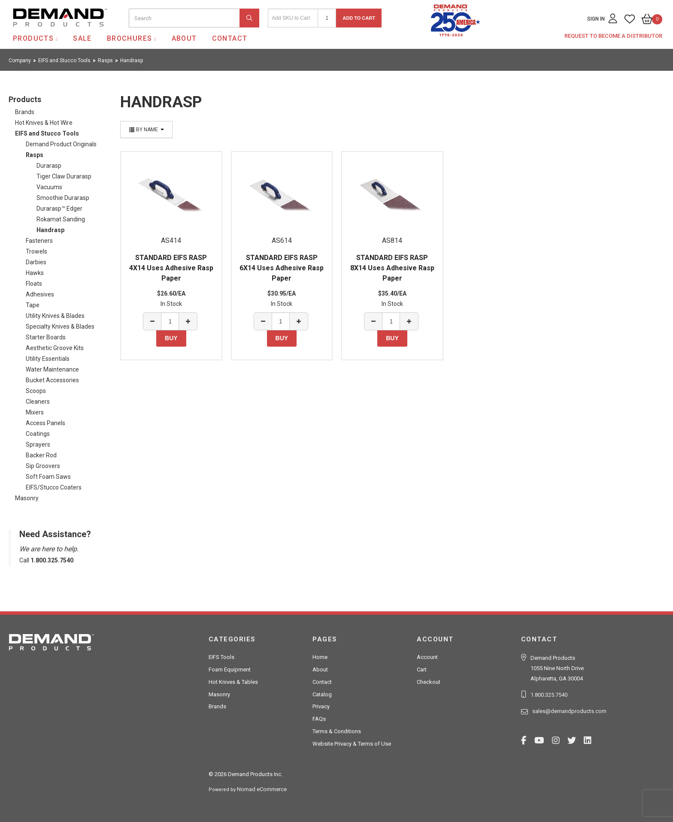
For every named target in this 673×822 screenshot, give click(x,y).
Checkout (428, 682)
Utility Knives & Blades (55, 315)
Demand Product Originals (61, 144)
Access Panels (45, 423)
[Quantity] (327, 18)
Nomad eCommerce (262, 789)
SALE (82, 38)
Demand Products (40, 33)
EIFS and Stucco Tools (47, 133)
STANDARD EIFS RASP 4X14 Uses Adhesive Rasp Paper (171, 268)
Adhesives (40, 294)
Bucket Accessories (52, 380)
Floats (34, 283)
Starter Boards (46, 337)
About (184, 38)
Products (33, 38)
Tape (32, 305)
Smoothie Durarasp (62, 197)
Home (319, 657)
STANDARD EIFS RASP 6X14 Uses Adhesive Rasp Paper (281, 268)
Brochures (129, 38)
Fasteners (39, 240)
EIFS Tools (221, 657)
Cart (422, 669)
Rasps (34, 154)
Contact (230, 38)
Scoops (36, 390)
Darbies (36, 262)
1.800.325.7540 (549, 695)
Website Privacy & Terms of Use (351, 743)
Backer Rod (41, 455)
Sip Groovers (43, 465)
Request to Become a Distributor (613, 36)
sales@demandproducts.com (569, 711)
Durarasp (48, 165)
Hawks (35, 272)
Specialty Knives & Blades (60, 326)
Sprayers (38, 444)
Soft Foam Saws (48, 476)
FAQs (319, 719)
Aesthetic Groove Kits (55, 348)
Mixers (35, 412)
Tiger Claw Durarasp (63, 176)
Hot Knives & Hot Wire (44, 122)
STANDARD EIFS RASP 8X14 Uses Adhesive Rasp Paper (392, 268)
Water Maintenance (52, 369)
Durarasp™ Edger (59, 208)
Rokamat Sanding (60, 219)
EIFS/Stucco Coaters (54, 487)
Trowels (36, 251)
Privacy (321, 706)
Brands (24, 112)
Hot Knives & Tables (233, 682)
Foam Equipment (230, 669)
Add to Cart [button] (359, 18)
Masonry (27, 498)
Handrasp (50, 230)
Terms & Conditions (336, 731)
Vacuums (49, 187)
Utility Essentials (48, 358)
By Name (146, 130)
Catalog (322, 694)
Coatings (38, 433)
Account (427, 657)
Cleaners (38, 401)
